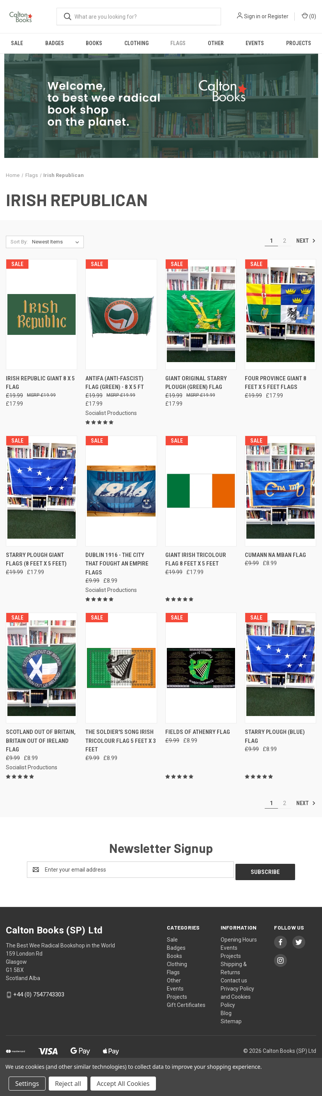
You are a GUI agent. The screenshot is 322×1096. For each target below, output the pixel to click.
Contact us (234, 978)
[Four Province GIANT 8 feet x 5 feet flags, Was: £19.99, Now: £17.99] (280, 314)
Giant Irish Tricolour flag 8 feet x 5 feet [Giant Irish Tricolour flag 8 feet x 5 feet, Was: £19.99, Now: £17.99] (195, 559)
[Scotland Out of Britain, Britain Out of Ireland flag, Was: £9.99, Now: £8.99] (41, 668)
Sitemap (231, 1019)
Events (255, 43)
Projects (298, 43)
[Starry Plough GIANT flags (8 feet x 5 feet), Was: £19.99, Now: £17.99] (41, 491)
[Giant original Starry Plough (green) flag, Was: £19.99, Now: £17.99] (201, 314)
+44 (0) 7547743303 (38, 992)
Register (278, 16)
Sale (17, 43)
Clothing (136, 43)
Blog (226, 1011)
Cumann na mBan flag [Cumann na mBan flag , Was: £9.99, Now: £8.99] (275, 555)
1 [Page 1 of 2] (271, 241)
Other (216, 43)
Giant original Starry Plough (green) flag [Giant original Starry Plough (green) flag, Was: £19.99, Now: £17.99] (196, 383)
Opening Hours (239, 937)
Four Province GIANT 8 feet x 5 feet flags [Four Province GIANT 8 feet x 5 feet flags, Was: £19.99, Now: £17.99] (275, 383)
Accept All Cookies (123, 1083)
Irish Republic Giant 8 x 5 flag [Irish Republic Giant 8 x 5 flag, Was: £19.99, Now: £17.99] (40, 383)
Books (94, 43)
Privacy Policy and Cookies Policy (237, 994)
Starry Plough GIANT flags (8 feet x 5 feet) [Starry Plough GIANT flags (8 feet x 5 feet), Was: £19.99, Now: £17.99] (36, 559)
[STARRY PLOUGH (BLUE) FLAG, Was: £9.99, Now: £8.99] (280, 668)
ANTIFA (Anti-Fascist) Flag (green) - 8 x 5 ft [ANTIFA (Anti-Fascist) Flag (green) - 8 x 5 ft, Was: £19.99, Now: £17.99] (114, 383)
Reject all (68, 1083)
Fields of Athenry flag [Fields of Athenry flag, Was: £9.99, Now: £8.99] (197, 731)
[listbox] (57, 242)
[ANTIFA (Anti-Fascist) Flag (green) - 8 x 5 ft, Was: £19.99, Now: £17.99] (121, 314)
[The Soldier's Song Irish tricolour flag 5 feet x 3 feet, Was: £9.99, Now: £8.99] (121, 668)
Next (306, 241)
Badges (54, 43)
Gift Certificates (186, 1003)
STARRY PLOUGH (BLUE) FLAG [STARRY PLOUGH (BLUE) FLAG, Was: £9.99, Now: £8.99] (275, 736)
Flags (178, 43)
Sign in (252, 16)
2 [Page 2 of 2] (284, 241)
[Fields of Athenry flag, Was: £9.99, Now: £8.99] (201, 668)
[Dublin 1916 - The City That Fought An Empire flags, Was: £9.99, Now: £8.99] (121, 491)
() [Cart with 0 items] (309, 15)
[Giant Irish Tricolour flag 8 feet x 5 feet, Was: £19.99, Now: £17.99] (201, 491)
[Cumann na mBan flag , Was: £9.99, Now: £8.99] (280, 491)
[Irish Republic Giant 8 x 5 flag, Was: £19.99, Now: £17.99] (41, 314)
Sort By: (19, 242)
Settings (27, 1083)
